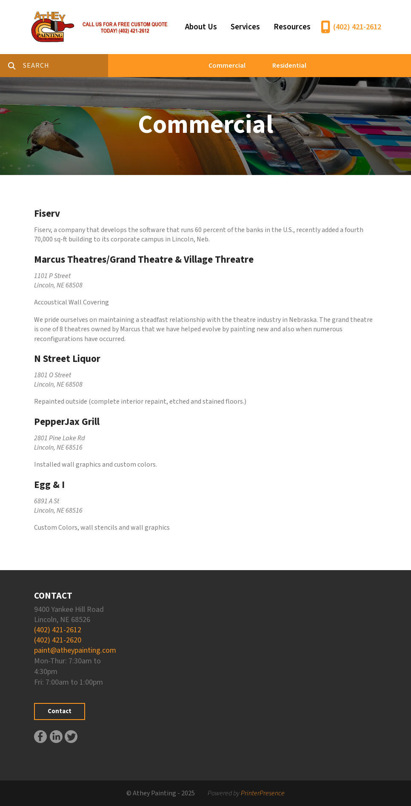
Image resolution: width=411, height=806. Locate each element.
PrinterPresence (263, 793)
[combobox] (65, 65)
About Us (201, 27)
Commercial (226, 65)
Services (245, 27)
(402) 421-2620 (57, 640)
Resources (292, 27)
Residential (289, 65)
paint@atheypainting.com (75, 650)
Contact (59, 711)
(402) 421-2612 (357, 27)
